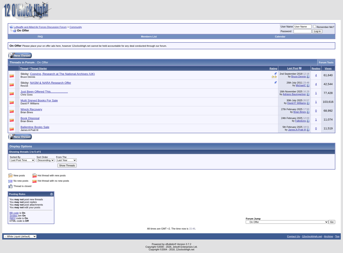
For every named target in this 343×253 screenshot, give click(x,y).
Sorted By (15, 157)
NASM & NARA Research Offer (50, 82)
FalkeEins (300, 120)
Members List (149, 36)
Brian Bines (27, 112)
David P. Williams (30, 103)
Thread (24, 68)
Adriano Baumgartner (294, 94)
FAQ (40, 36)
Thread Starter (38, 68)
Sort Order (42, 157)
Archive (328, 236)
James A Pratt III (29, 130)
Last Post (292, 68)
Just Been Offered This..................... (44, 91)
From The (61, 157)
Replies (316, 68)
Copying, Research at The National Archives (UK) (62, 74)
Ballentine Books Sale (35, 127)
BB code (14, 213)
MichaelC (301, 85)
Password (286, 31)
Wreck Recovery (31, 109)
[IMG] (13, 218)
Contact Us (293, 236)
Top (337, 236)
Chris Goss (27, 94)
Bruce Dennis (28, 77)
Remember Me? (323, 27)
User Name (287, 26)
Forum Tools (326, 62)
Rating (273, 68)
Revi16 (24, 85)
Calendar (280, 36)
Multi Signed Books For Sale (39, 100)
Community (76, 27)
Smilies (13, 215)
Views (328, 68)
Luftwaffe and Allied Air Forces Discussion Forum (40, 27)
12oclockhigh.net (312, 236)
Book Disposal (30, 118)
